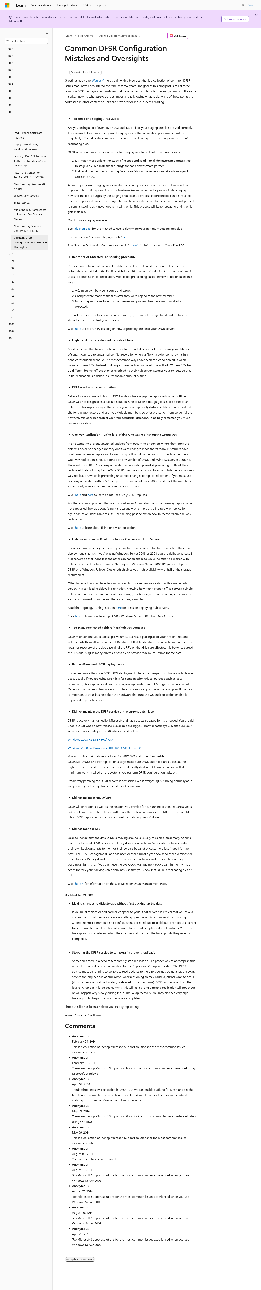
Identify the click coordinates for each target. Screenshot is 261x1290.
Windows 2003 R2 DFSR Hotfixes (90, 739)
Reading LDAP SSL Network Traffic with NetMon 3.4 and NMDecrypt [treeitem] (30, 160)
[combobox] (26, 41)
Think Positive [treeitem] (22, 202)
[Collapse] (47, 32)
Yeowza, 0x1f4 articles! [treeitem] (26, 196)
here (125, 237)
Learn (69, 35)
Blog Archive (85, 35)
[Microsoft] (7, 5)
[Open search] (243, 5)
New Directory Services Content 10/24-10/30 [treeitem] (27, 228)
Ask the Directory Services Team (118, 35)
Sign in (252, 5)
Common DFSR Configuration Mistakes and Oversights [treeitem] (30, 242)
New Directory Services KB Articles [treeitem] (29, 186)
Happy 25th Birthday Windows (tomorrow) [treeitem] (26, 147)
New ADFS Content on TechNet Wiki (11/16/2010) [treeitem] (29, 175)
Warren (97, 80)
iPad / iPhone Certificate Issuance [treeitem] (28, 135)
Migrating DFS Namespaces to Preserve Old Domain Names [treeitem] (30, 214)
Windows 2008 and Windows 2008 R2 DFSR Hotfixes (103, 748)
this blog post (82, 228)
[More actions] (193, 36)
